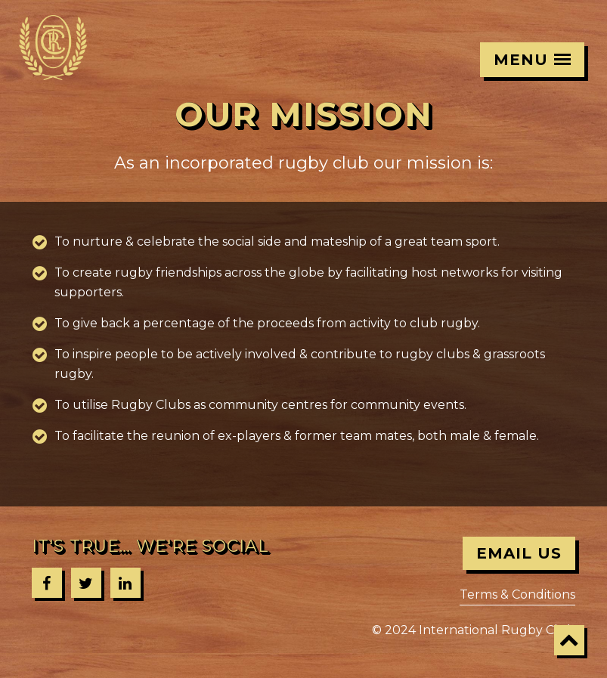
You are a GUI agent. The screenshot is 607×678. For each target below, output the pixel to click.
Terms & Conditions (517, 594)
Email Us (519, 553)
